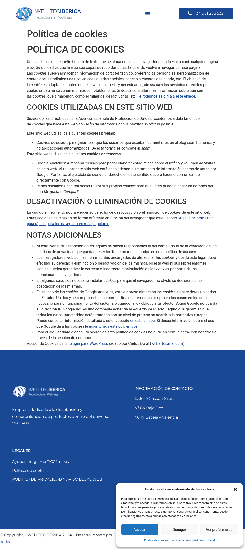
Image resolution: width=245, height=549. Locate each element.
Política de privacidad (184, 540)
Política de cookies (156, 540)
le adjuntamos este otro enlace (111, 326)
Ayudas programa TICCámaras (40, 461)
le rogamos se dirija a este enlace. (167, 96)
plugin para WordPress (89, 343)
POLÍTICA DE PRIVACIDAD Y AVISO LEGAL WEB (57, 479)
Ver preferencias (219, 529)
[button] (235, 489)
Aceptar (140, 529)
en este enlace (142, 320)
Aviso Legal (207, 540)
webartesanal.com (167, 343)
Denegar (179, 529)
